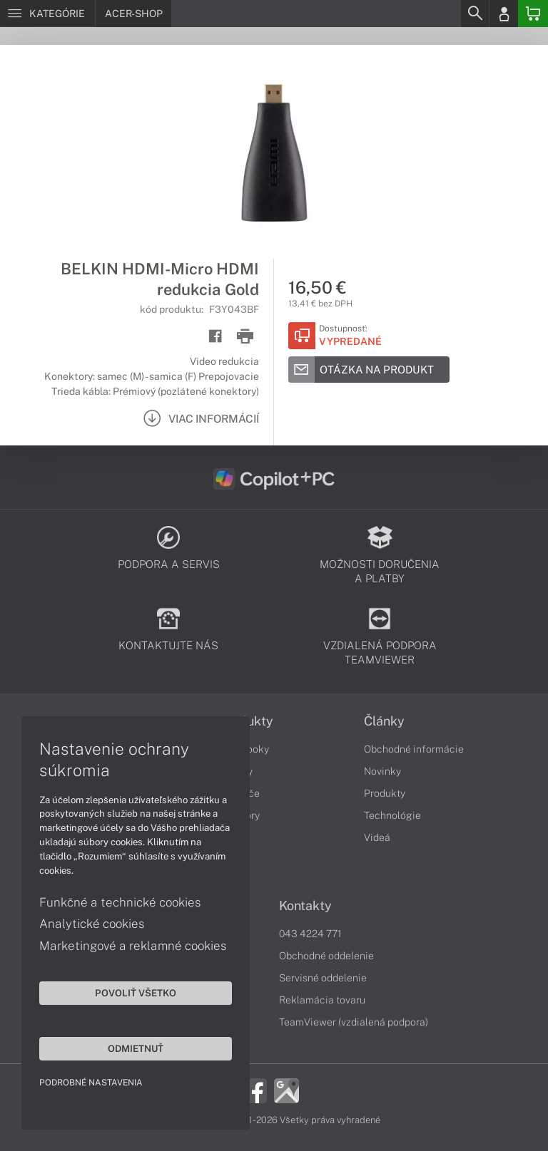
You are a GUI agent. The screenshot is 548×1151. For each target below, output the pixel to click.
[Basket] (533, 13)
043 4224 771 (310, 933)
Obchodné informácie (414, 749)
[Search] (474, 13)
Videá (377, 837)
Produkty (384, 793)
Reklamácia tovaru (322, 1000)
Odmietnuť (135, 1048)
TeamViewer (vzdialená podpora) (353, 1022)
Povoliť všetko (135, 992)
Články (384, 721)
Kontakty (305, 905)
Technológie (392, 815)
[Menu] (47, 13)
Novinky (382, 771)
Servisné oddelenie (323, 978)
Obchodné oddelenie (326, 955)
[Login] (503, 13)
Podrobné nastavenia (91, 1083)
